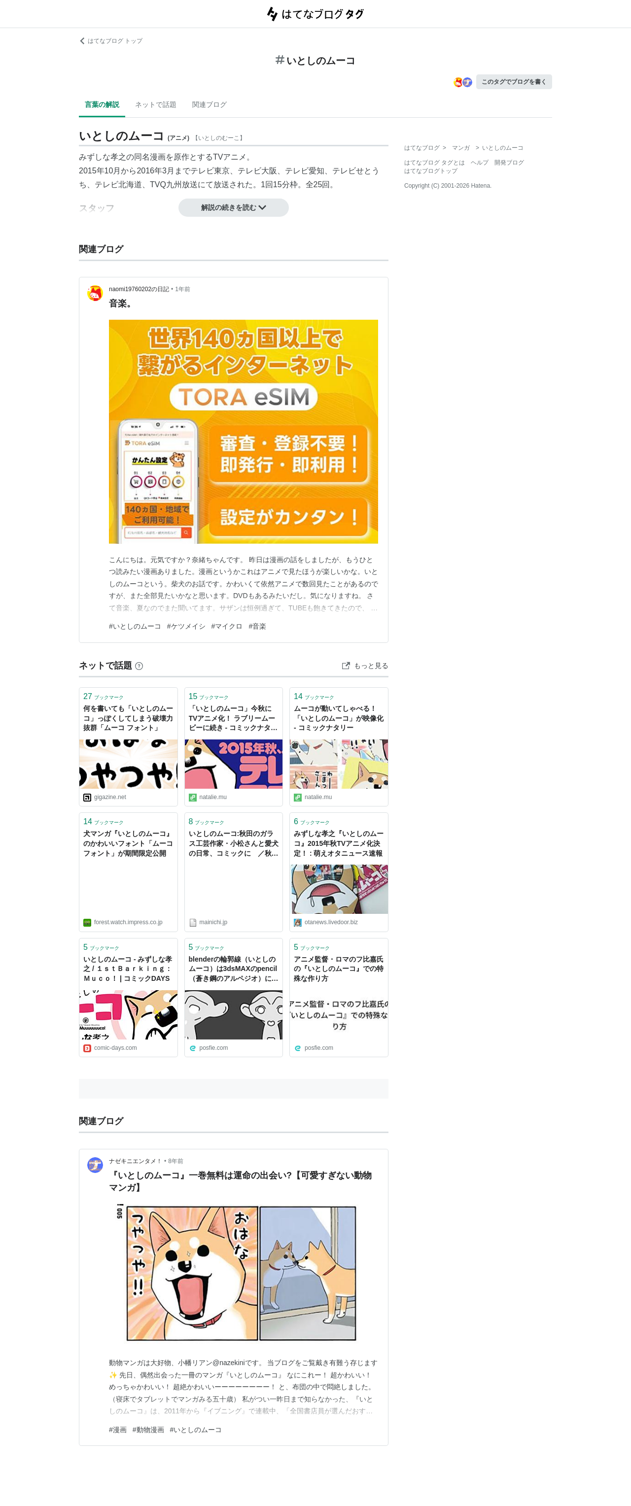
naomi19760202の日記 (139, 289)
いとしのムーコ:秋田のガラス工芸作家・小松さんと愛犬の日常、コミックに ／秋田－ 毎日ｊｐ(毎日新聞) (234, 844)
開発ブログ (509, 162)
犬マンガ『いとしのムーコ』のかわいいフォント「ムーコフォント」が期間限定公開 (128, 843)
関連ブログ (209, 104)
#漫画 (118, 1430)
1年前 (182, 289)
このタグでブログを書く (514, 81)
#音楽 (257, 626)
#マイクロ (227, 626)
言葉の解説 (102, 104)
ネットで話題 (155, 104)
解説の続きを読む (233, 207)
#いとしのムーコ (135, 626)
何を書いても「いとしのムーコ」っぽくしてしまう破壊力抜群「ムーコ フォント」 (128, 718)
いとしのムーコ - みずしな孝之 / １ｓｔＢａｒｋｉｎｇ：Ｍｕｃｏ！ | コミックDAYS (127, 968)
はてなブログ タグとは (434, 162)
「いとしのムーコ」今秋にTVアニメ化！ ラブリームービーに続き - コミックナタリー (233, 719)
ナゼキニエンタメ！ (135, 1161)
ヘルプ (480, 162)
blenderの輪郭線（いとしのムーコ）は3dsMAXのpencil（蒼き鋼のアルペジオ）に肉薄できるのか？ (234, 969)
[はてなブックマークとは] (139, 665)
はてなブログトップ (430, 170)
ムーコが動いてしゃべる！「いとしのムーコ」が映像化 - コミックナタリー (339, 718)
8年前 (175, 1161)
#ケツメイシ (186, 626)
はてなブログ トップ (110, 40)
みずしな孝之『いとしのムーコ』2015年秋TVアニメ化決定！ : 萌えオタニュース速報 (339, 843)
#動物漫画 (148, 1430)
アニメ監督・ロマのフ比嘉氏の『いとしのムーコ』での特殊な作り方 (339, 968)
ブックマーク (103, 696)
